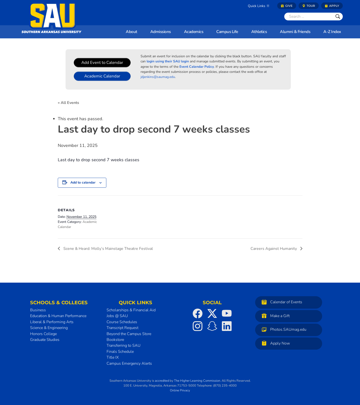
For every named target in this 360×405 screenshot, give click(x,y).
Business (38, 310)
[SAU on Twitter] (212, 313)
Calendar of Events (280, 301)
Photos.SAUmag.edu (282, 329)
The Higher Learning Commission (197, 381)
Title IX (113, 357)
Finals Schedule (120, 351)
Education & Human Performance (58, 316)
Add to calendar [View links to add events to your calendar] (82, 182)
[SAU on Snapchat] (212, 326)
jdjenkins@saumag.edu (158, 77)
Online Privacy (180, 390)
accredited (162, 381)
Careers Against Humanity (274, 248)
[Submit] (338, 16)
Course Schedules (122, 322)
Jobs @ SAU (117, 316)
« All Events (68, 102)
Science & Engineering (49, 327)
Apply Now (274, 343)
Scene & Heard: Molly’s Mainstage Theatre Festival (107, 248)
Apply (332, 6)
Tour (308, 6)
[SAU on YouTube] (227, 313)
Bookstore (115, 339)
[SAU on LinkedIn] (227, 326)
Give (287, 6)
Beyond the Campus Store (129, 334)
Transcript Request (122, 327)
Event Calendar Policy (196, 66)
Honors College (43, 334)
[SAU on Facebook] (198, 313)
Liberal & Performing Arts (52, 322)
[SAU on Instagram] (198, 326)
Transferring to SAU (124, 345)
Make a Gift (274, 315)
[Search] (308, 16)
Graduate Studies (44, 339)
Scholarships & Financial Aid (131, 310)
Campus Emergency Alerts (129, 363)
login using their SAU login (168, 61)
